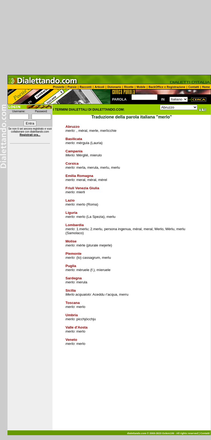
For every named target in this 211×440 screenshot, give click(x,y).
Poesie (72, 86)
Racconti (86, 86)
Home (206, 86)
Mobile (141, 86)
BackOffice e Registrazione (167, 86)
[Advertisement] (105, 37)
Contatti (193, 86)
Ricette (129, 86)
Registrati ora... (30, 134)
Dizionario (114, 86)
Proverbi (59, 86)
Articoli (99, 86)
